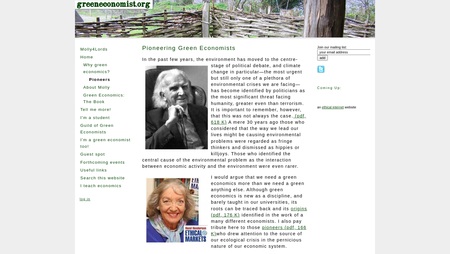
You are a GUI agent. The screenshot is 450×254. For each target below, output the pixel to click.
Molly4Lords (94, 49)
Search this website (102, 178)
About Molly (96, 87)
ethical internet (333, 107)
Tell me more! (95, 109)
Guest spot (92, 154)
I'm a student (95, 117)
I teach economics (101, 185)
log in (85, 199)
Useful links (93, 170)
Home (86, 57)
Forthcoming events (102, 162)
